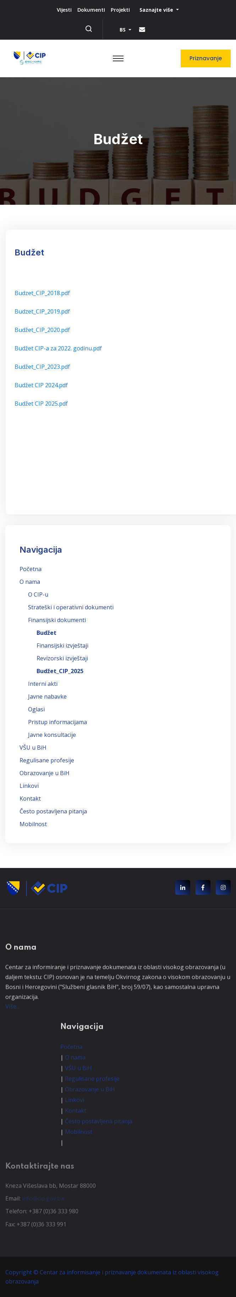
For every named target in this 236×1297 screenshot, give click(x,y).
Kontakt (30, 798)
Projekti (120, 10)
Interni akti (42, 684)
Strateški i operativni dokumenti (71, 607)
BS (123, 29)
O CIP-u (38, 594)
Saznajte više (157, 9)
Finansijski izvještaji (62, 645)
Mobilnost (33, 824)
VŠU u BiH (33, 747)
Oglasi (36, 709)
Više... (12, 1012)
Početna (31, 569)
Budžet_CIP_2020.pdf (42, 330)
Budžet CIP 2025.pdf (41, 403)
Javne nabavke (47, 696)
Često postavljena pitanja (53, 811)
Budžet (46, 633)
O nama (30, 582)
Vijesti (64, 10)
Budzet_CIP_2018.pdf (42, 293)
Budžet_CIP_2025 (60, 671)
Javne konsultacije (52, 735)
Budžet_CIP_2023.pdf (42, 367)
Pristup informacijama (57, 722)
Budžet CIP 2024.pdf (41, 385)
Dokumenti (91, 10)
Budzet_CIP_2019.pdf (42, 311)
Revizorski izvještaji (62, 658)
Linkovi (29, 786)
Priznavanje (206, 58)
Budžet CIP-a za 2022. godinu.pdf (58, 348)
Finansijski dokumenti (57, 620)
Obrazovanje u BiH (45, 773)
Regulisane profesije (47, 760)
